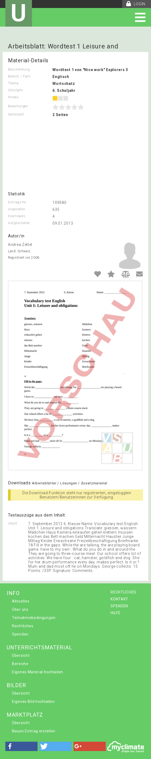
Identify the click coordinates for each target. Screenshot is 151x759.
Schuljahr (15, 90)
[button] (21, 746)
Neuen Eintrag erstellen (33, 731)
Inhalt (12, 523)
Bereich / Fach (19, 76)
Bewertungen (18, 106)
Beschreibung (19, 69)
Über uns (20, 609)
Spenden (20, 634)
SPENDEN (119, 606)
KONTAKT (119, 599)
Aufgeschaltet (19, 223)
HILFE (116, 613)
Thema (13, 83)
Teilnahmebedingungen (34, 618)
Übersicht (21, 655)
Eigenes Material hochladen (37, 672)
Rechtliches (23, 626)
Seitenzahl (16, 114)
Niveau (13, 97)
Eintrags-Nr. (17, 202)
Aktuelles (20, 601)
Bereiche (20, 664)
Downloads (16, 216)
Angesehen (16, 209)
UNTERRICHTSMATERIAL (39, 647)
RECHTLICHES (123, 592)
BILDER (16, 685)
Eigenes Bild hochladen (33, 701)
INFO (13, 593)
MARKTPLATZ (25, 715)
